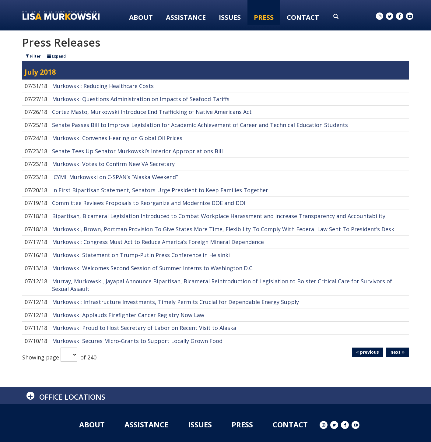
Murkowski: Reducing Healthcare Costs (103, 86)
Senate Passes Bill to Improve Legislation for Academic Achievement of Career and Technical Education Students (200, 125)
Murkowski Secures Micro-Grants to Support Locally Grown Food (137, 341)
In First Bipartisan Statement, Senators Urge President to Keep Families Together (160, 190)
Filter (33, 56)
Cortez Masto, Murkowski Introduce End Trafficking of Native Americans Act (152, 111)
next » (398, 352)
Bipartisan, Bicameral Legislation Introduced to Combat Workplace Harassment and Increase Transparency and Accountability (218, 216)
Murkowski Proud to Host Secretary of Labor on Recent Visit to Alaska (144, 327)
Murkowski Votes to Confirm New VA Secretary (113, 164)
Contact (303, 17)
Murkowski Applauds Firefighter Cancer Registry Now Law (128, 315)
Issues (230, 17)
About (141, 17)
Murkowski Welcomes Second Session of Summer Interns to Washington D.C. (153, 268)
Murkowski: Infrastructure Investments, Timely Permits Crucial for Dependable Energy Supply (175, 302)
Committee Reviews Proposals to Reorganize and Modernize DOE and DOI (148, 203)
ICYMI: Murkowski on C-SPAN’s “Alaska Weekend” (115, 177)
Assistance (186, 17)
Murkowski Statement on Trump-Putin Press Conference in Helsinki (141, 255)
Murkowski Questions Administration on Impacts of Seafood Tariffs (141, 99)
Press (264, 17)
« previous (367, 352)
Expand (56, 56)
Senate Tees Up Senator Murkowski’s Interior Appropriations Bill (137, 151)
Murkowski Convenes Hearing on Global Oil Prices (117, 138)
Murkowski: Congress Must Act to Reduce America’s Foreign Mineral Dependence (158, 242)
